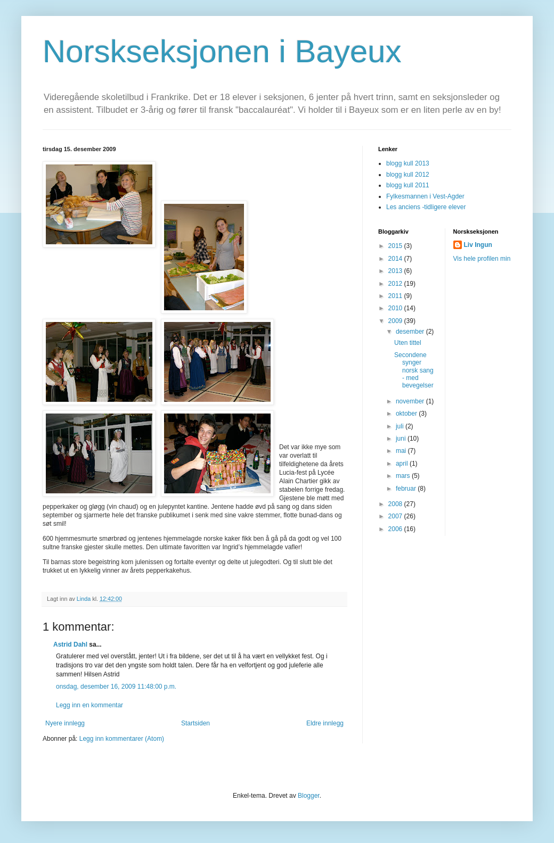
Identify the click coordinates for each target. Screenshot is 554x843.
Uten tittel (407, 342)
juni (402, 438)
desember (411, 331)
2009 (396, 321)
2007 (396, 516)
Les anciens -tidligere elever (426, 207)
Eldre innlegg (325, 723)
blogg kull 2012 (407, 174)
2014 (396, 258)
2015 (396, 246)
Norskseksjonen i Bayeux (222, 51)
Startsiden (195, 723)
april (403, 463)
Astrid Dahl (70, 644)
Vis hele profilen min (482, 258)
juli (400, 426)
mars (404, 476)
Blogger (309, 795)
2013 (396, 271)
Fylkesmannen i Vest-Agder (425, 196)
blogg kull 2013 (407, 163)
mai (402, 450)
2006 (396, 529)
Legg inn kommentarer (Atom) (121, 738)
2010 (396, 308)
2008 (396, 504)
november (411, 401)
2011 (396, 296)
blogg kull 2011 (407, 185)
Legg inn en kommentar (89, 705)
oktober (407, 413)
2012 (396, 283)
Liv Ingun (478, 245)
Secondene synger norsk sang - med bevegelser (414, 370)
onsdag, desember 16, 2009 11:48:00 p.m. (116, 686)
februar (407, 488)
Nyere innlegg (65, 723)
